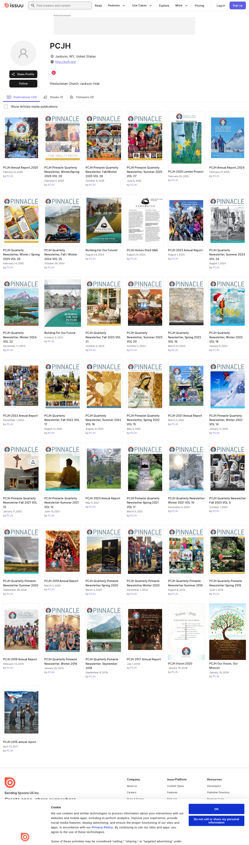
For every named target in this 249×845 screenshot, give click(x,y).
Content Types (175, 786)
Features (172, 792)
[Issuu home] (14, 5)
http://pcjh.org (65, 62)
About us (132, 786)
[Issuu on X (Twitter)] (208, 835)
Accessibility (105, 835)
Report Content (63, 835)
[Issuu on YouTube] (239, 835)
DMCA (80, 835)
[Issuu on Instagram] (224, 835)
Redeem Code (215, 799)
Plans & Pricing (135, 799)
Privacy (21, 835)
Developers (214, 786)
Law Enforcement (40, 835)
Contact (131, 812)
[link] (98, 5)
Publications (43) (22, 97)
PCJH (10, 176)
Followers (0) (81, 97)
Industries (173, 805)
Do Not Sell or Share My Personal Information (141, 836)
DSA (91, 835)
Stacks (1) (53, 97)
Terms (8, 835)
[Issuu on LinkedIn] (193, 835)
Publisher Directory (218, 792)
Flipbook (172, 799)
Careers (131, 792)
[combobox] (63, 5)
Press (130, 805)
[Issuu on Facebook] (177, 835)
